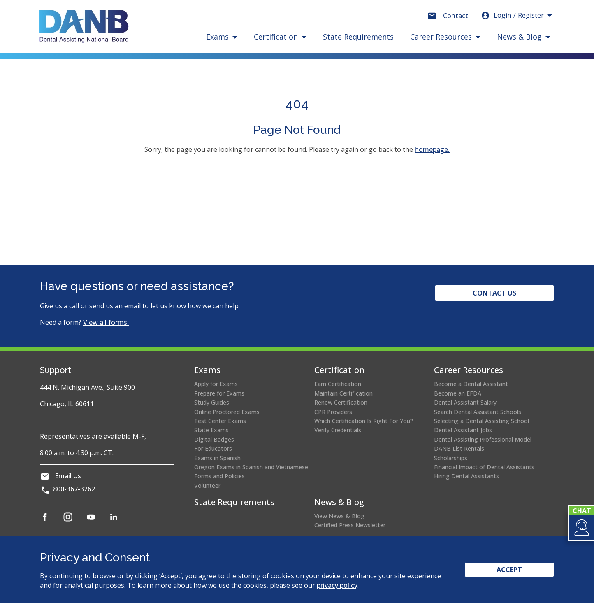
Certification (339, 369)
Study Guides (211, 402)
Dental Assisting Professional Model (482, 439)
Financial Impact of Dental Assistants (484, 467)
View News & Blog (339, 516)
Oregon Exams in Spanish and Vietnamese (251, 467)
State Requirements (358, 37)
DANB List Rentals (459, 448)
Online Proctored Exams (227, 412)
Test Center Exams (220, 421)
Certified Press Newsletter (349, 525)
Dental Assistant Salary (465, 402)
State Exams (211, 430)
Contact (455, 15)
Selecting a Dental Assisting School (481, 421)
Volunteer (207, 485)
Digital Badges (214, 439)
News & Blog (339, 502)
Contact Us (494, 293)
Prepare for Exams (219, 393)
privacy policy (337, 585)
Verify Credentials (337, 430)
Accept (509, 569)
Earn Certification (337, 384)
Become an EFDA (457, 393)
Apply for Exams (216, 384)
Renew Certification (340, 402)
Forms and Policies (219, 476)
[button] (581, 527)
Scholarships (450, 458)
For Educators (213, 448)
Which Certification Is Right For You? (363, 421)
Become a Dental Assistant (471, 384)
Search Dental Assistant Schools (477, 412)
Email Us (68, 475)
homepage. (432, 149)
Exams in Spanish (217, 458)
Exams (207, 369)
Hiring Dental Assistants (466, 476)
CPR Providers (333, 412)
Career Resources (468, 369)
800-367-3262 (74, 489)
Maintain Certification (343, 393)
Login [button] (512, 15)
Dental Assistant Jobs (463, 430)
